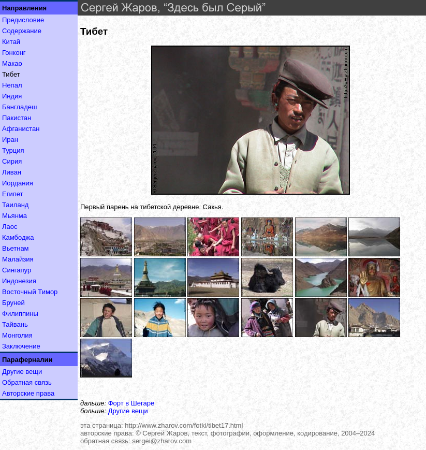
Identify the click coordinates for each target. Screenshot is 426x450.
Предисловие (23, 20)
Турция (13, 150)
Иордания (17, 183)
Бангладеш (19, 107)
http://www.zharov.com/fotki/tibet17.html (184, 425)
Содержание (21, 31)
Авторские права (28, 393)
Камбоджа (18, 237)
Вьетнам (15, 248)
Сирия (12, 161)
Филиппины (20, 313)
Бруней (13, 303)
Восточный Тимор (29, 292)
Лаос (10, 226)
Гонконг (14, 52)
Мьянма (14, 216)
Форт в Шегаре (131, 403)
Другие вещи (22, 371)
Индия (12, 96)
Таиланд (15, 205)
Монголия (17, 335)
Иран (10, 139)
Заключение (21, 346)
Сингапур (16, 270)
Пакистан (16, 118)
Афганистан (20, 129)
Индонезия (19, 281)
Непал (12, 85)
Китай (11, 42)
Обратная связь (27, 382)
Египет (12, 194)
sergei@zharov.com (162, 441)
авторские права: (107, 433)
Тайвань (15, 324)
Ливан (11, 172)
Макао (12, 63)
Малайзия (18, 259)
